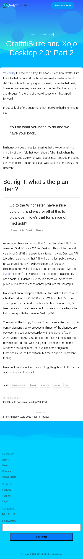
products (45, 385)
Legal (5, 501)
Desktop (34, 35)
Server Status (9, 477)
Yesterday (9, 73)
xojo (66, 385)
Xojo (51, 35)
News (5, 465)
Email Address (9, 521)
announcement (18, 385)
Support (6, 496)
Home (5, 459)
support (8, 273)
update (57, 385)
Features (6, 490)
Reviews (6, 471)
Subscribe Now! (63, 5)
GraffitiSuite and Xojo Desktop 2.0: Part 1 (26, 402)
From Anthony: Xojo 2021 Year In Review (26, 416)
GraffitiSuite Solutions (52, 554)
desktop (32, 385)
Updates (43, 35)
